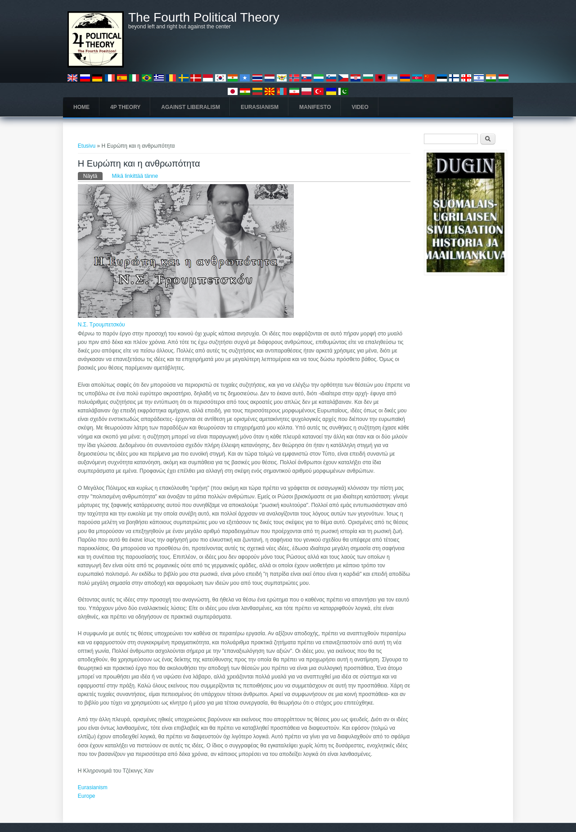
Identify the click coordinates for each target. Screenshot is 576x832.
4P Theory (125, 107)
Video (360, 107)
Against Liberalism (190, 107)
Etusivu (86, 146)
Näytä (93, 175)
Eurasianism (260, 107)
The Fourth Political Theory (203, 17)
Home (81, 107)
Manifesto (315, 107)
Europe (86, 796)
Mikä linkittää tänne (135, 176)
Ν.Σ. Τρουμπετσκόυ (101, 324)
